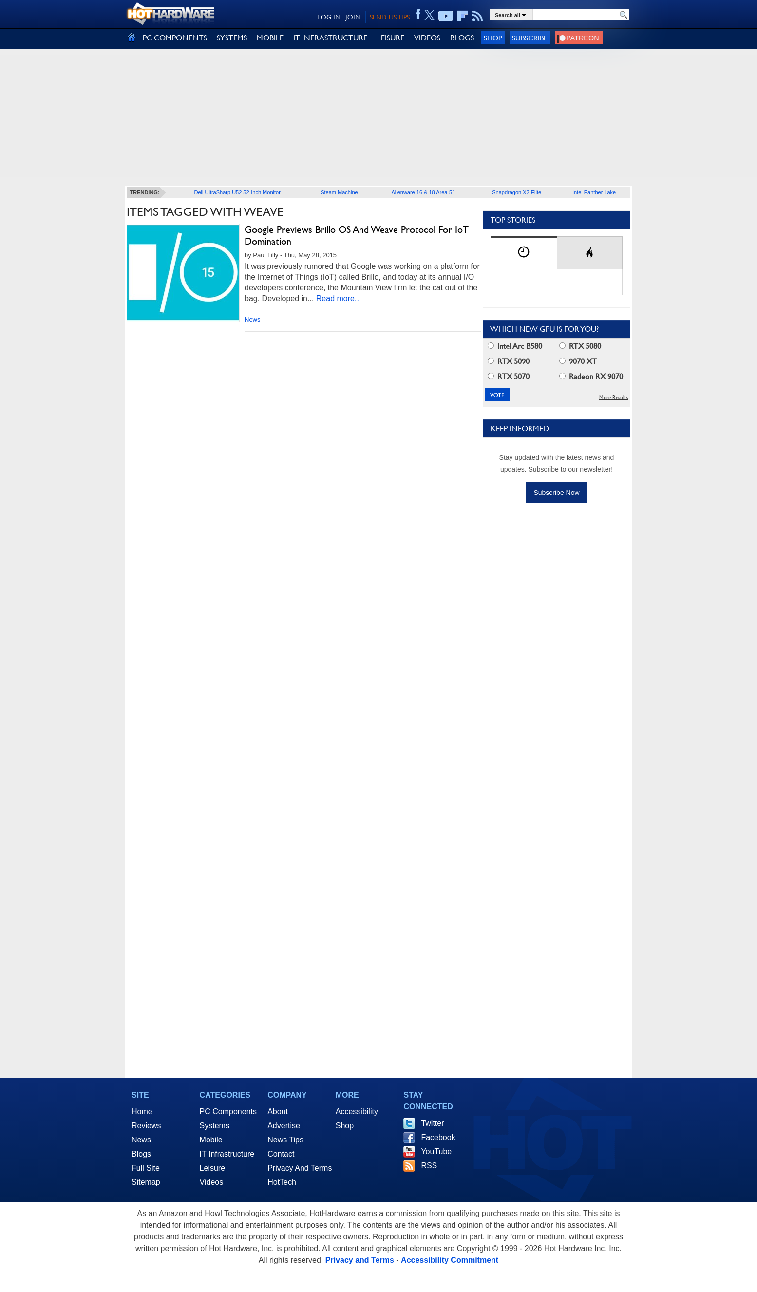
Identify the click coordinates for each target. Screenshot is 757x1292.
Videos (212, 1182)
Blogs (141, 1154)
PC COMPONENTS (175, 37)
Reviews (146, 1125)
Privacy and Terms (359, 1260)
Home (142, 1111)
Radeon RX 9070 (591, 376)
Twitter (432, 1123)
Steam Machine (339, 192)
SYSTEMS (232, 37)
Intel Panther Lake (594, 192)
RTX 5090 (509, 361)
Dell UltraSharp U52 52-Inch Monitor (237, 192)
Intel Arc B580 (515, 346)
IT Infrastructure (227, 1154)
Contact (280, 1154)
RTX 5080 (580, 346)
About (277, 1111)
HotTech (281, 1182)
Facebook (438, 1137)
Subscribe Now (556, 492)
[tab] (524, 252)
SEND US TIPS (390, 17)
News (253, 319)
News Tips (285, 1140)
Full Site (146, 1168)
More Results (613, 397)
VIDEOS (427, 37)
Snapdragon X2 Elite (516, 192)
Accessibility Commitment (449, 1260)
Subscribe (530, 38)
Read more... (338, 298)
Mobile (211, 1140)
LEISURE (390, 37)
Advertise (283, 1125)
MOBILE (270, 37)
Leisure (212, 1168)
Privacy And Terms (299, 1168)
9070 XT (578, 361)
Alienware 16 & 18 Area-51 (423, 192)
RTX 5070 (509, 376)
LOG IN (329, 17)
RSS (429, 1165)
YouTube (436, 1151)
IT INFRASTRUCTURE (330, 37)
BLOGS (462, 37)
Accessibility (357, 1111)
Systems (214, 1125)
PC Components (228, 1111)
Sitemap (146, 1182)
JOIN (352, 17)
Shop (493, 38)
